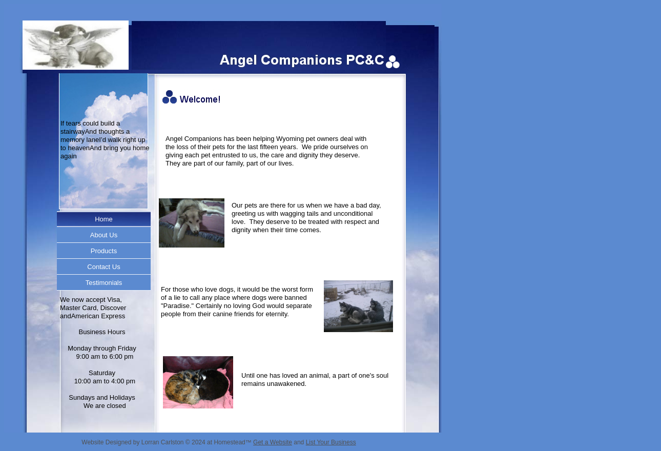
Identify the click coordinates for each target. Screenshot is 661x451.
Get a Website (272, 442)
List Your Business (331, 442)
